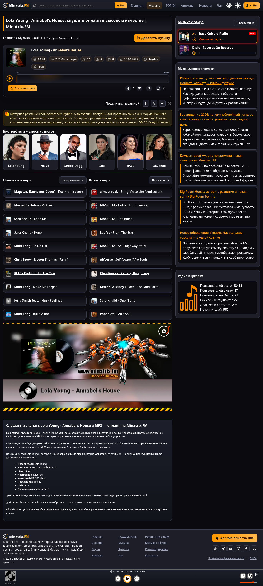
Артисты (187, 5)
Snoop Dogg (73, 166)
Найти (120, 5)
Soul (35, 38)
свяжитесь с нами (76, 122)
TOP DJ (171, 5)
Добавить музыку (153, 38)
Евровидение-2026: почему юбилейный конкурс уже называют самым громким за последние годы (216, 119)
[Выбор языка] (229, 5)
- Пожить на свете (48, 192)
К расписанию (245, 23)
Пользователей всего (216, 286)
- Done (28, 232)
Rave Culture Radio (213, 33)
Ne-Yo (44, 166)
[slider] (92, 78)
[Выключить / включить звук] (243, 576)
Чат (220, 5)
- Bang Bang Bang (124, 273)
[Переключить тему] (237, 5)
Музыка (154, 5)
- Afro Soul (115, 314)
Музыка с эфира (156, 543)
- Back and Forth (129, 287)
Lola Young (16, 166)
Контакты (151, 555)
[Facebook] (246, 548)
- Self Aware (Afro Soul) (123, 259)
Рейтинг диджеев (156, 549)
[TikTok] (215, 548)
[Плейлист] (250, 576)
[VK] (254, 548)
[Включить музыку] (127, 578)
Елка (101, 166)
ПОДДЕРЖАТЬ (127, 536)
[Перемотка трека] (227, 53)
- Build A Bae (31, 314)
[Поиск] (79, 5)
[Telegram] (223, 548)
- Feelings (38, 300)
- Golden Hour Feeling (124, 205)
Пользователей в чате (216, 290)
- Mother (33, 205)
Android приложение (235, 538)
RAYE (130, 166)
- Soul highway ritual (123, 246)
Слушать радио (211, 39)
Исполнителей (211, 309)
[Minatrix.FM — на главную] (16, 5)
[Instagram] (238, 548)
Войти (252, 5)
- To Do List (30, 246)
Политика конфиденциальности (226, 558)
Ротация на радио (157, 536)
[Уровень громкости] (248, 582)
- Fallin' (41, 259)
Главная (137, 5)
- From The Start (117, 232)
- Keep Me (30, 219)
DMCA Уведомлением (154, 122)
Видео (96, 549)
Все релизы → (72, 180)
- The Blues (116, 219)
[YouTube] (230, 548)
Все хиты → (160, 180)
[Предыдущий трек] (118, 578)
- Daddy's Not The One (34, 273)
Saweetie (159, 166)
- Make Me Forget (35, 287)
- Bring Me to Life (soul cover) (131, 192)
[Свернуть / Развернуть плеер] (255, 574)
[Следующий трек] (137, 578)
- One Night (117, 300)
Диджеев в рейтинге (215, 305)
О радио (97, 543)
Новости (205, 5)
